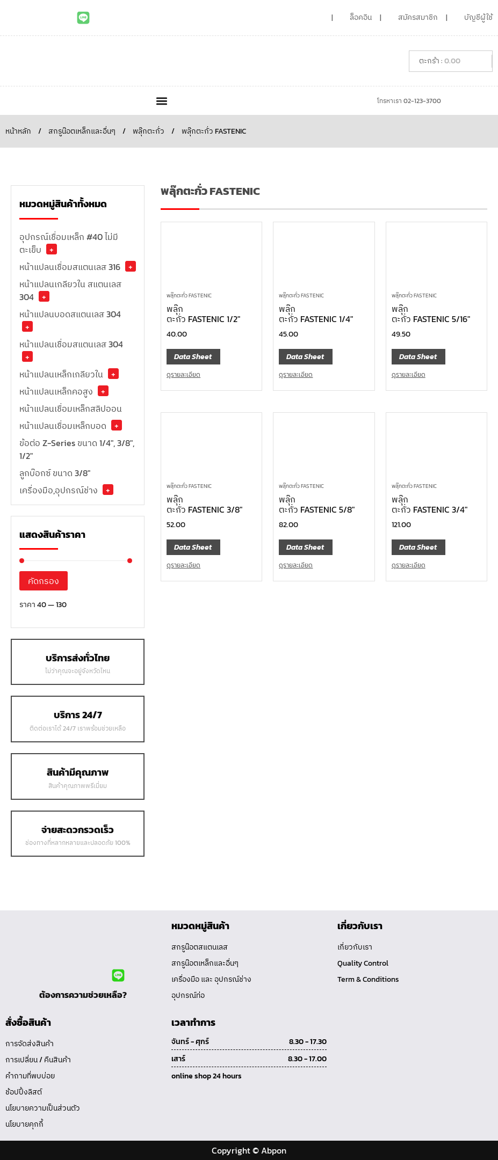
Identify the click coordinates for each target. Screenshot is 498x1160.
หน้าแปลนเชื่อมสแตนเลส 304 (71, 344)
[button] (162, 101)
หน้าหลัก (18, 131)
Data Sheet (193, 356)
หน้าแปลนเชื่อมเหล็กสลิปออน (70, 408)
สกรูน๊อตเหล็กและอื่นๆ (82, 131)
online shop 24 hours (206, 1076)
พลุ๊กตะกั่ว (148, 131)
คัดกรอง (43, 580)
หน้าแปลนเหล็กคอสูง (56, 391)
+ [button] (51, 249)
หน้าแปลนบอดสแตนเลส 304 (70, 314)
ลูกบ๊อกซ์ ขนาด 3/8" (54, 472)
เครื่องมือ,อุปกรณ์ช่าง (58, 490)
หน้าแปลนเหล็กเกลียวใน (61, 374)
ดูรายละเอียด (183, 375)
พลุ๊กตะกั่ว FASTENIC (189, 295)
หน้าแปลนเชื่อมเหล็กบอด (62, 425)
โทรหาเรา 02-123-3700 (409, 101)
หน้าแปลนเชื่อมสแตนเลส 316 (69, 266)
